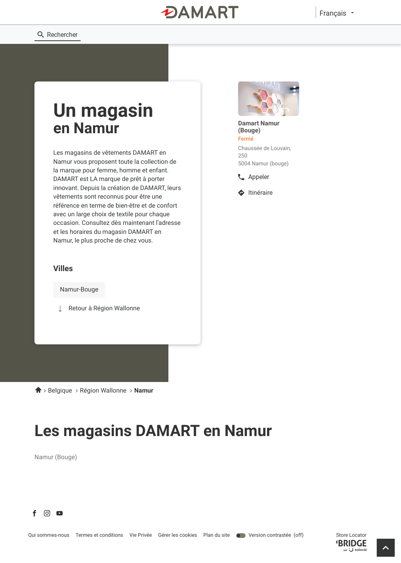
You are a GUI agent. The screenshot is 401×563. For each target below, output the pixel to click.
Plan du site (216, 535)
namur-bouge (79, 289)
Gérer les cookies (177, 535)
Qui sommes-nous (48, 535)
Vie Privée (141, 535)
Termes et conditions (99, 535)
